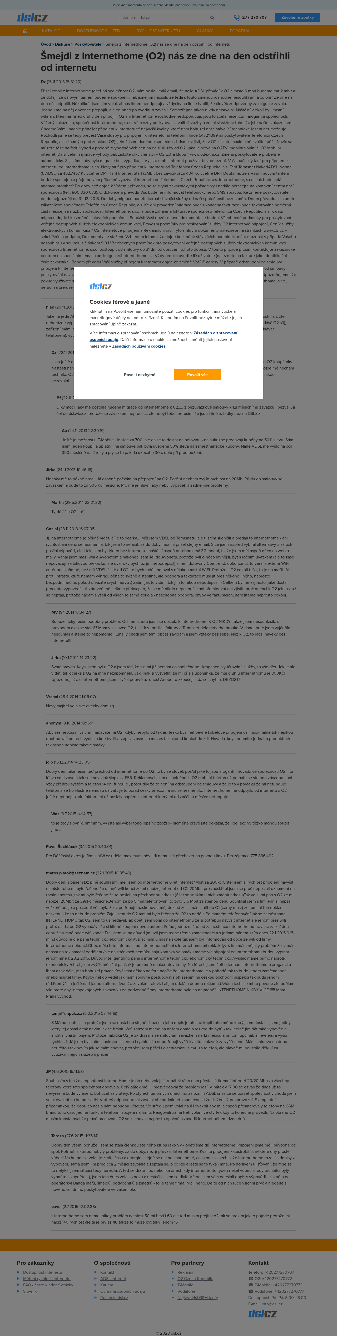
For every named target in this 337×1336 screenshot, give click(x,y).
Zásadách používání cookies (139, 346)
